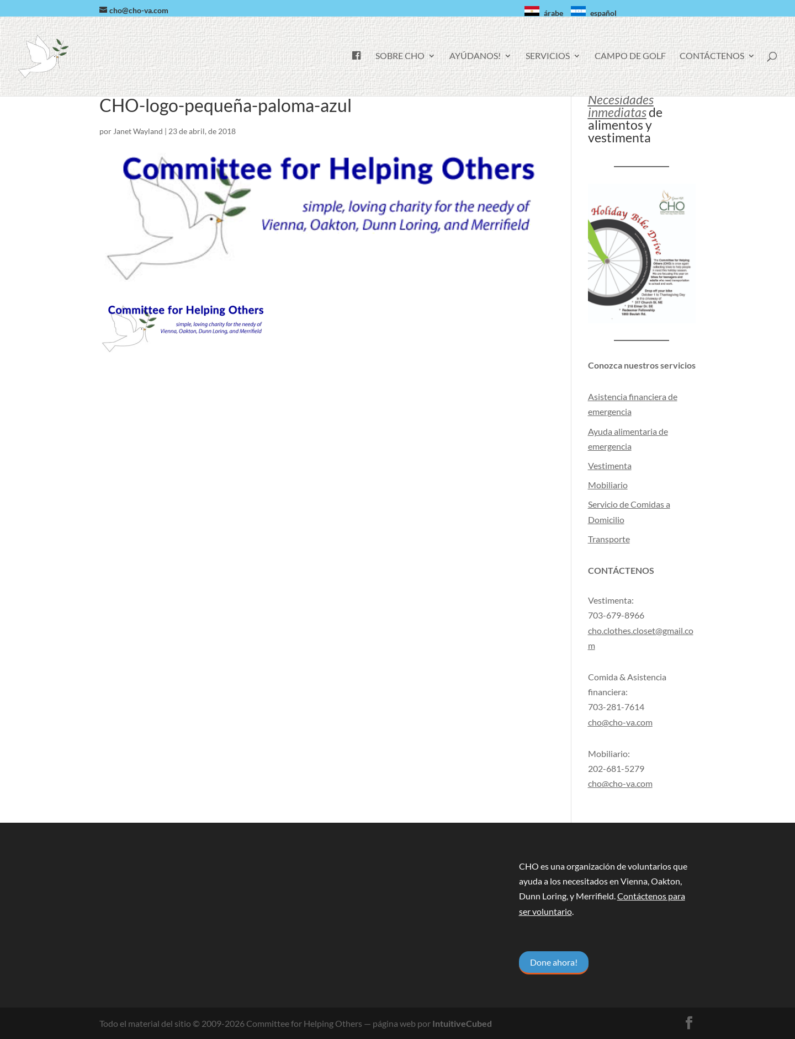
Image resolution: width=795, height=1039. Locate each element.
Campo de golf (630, 56)
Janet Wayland (138, 131)
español (603, 13)
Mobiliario (608, 484)
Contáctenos (712, 56)
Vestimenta (610, 465)
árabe (553, 13)
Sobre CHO (400, 56)
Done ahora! (553, 962)
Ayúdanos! (475, 56)
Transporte (609, 539)
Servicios (548, 56)
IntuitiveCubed (462, 1023)
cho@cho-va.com (620, 783)
